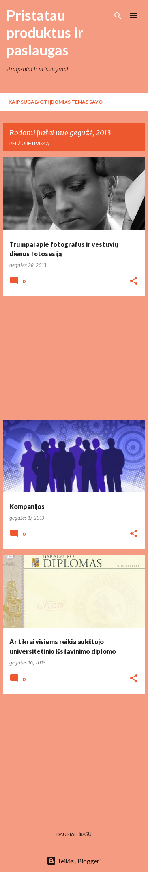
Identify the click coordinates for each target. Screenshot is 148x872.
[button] (134, 281)
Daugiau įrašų (74, 834)
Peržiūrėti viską (29, 143)
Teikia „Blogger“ (74, 860)
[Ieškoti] (118, 15)
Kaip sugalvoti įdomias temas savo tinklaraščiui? (56, 105)
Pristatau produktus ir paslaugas (44, 32)
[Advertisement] (74, 358)
